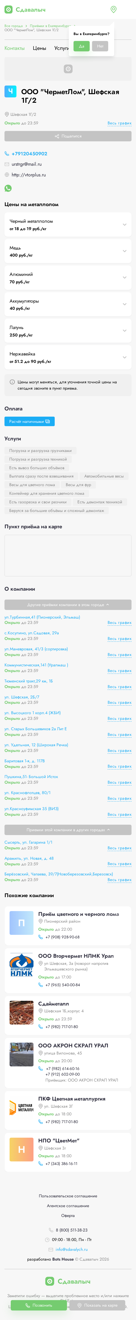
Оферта (68, 1215)
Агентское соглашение (68, 1205)
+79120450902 (29, 153)
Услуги (62, 48)
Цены (39, 48)
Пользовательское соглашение (68, 1196)
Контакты (14, 48)
